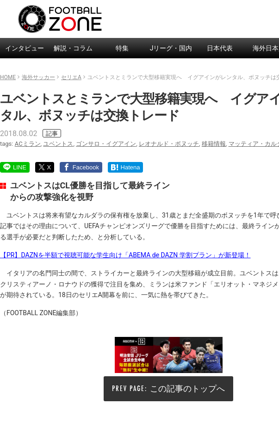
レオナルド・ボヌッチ (169, 143)
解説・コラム (73, 48)
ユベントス (58, 143)
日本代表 (220, 48)
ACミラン (28, 143)
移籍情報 (214, 143)
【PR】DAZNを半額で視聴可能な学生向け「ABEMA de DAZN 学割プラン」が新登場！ (125, 255)
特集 (122, 48)
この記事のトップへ (187, 388)
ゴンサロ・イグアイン (106, 143)
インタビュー (24, 48)
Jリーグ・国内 (171, 48)
